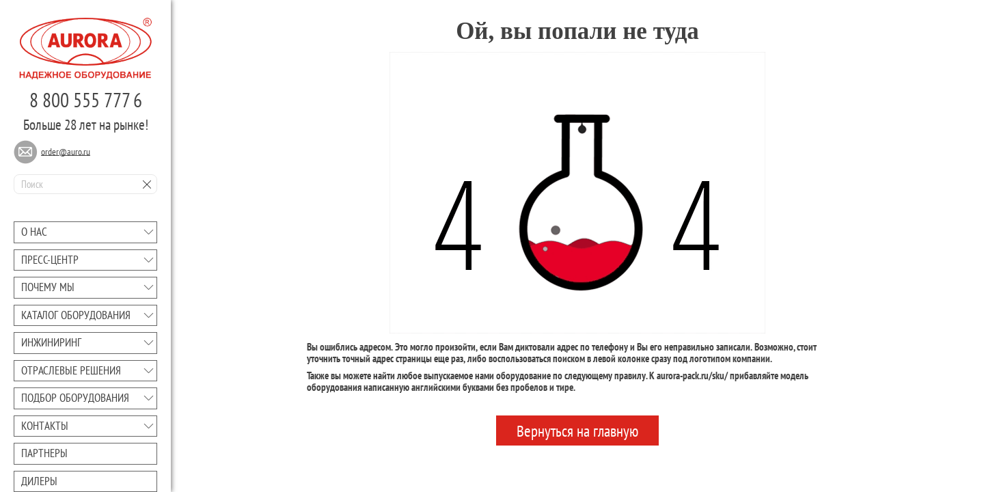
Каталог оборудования (76, 315)
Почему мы (47, 287)
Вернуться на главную (577, 430)
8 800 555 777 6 (85, 100)
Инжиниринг (51, 342)
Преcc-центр (50, 259)
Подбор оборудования (75, 397)
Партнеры (44, 453)
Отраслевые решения (71, 370)
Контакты (44, 425)
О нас (34, 231)
